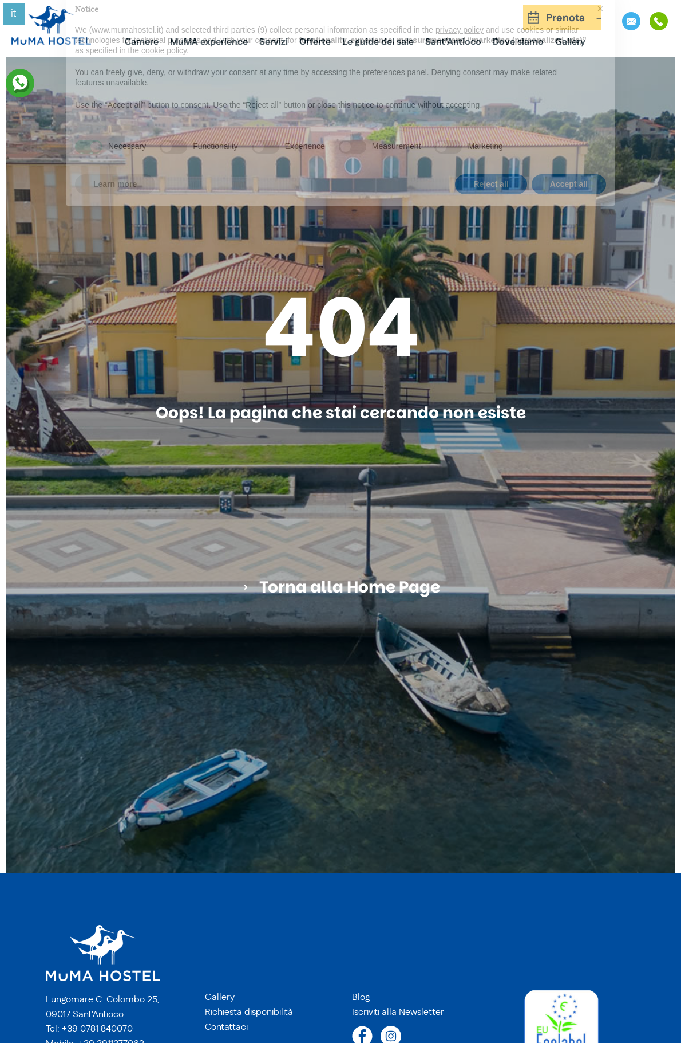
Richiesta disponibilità (249, 1012)
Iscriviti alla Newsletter (398, 1012)
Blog (361, 997)
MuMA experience (209, 42)
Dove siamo (518, 42)
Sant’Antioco (453, 42)
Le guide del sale (378, 42)
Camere (142, 42)
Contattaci (226, 1027)
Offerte (315, 42)
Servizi (273, 42)
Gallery (570, 42)
